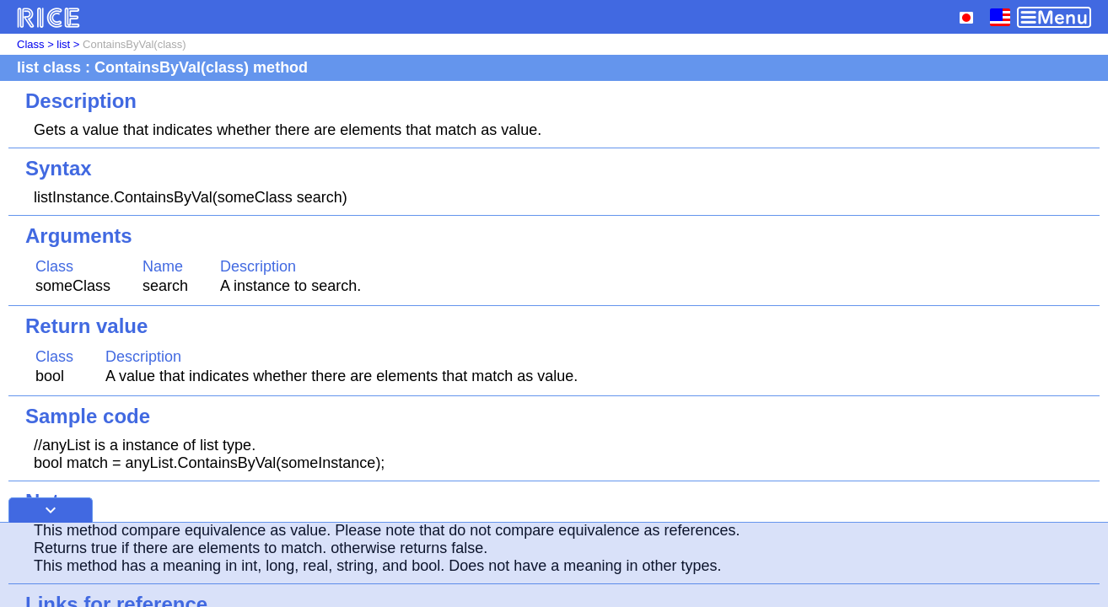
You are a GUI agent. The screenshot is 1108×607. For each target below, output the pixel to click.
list (63, 44)
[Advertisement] (554, 565)
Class (31, 44)
